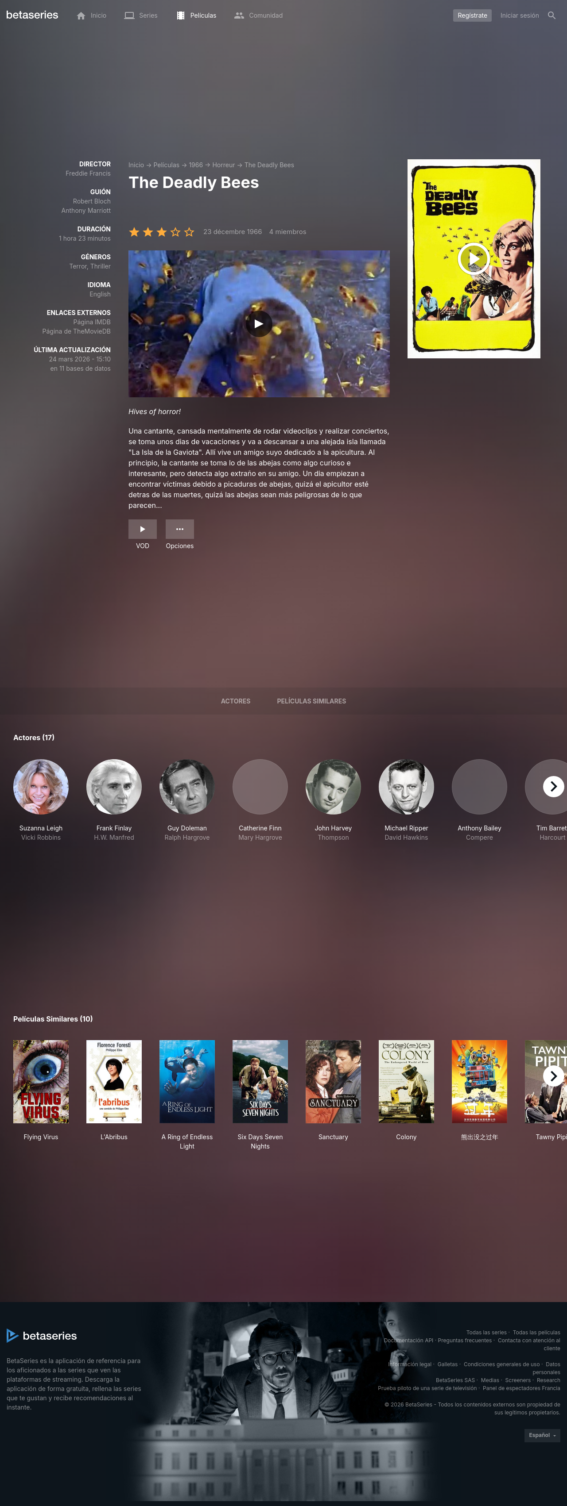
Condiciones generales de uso (502, 1364)
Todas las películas (536, 1332)
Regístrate (472, 15)
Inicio (136, 165)
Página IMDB (92, 322)
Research (548, 1380)
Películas (166, 165)
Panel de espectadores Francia (521, 1388)
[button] (41, 805)
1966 (196, 165)
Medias (490, 1380)
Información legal (409, 1364)
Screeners (518, 1380)
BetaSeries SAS (455, 1380)
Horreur (223, 165)
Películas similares (311, 701)
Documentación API (409, 1340)
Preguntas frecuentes (465, 1340)
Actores (236, 701)
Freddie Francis (88, 173)
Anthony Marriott (86, 210)
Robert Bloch (92, 201)
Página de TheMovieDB (77, 331)
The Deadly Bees (269, 165)
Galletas (448, 1364)
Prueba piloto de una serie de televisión (427, 1388)
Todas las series (486, 1332)
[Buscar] (552, 15)
